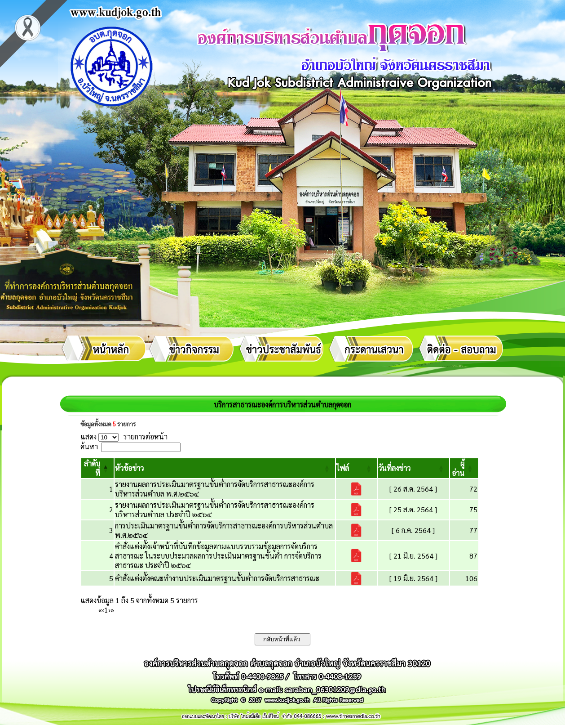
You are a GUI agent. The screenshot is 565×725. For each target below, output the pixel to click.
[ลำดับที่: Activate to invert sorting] (97, 468)
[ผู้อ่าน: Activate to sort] (464, 468)
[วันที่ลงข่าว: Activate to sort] (413, 468)
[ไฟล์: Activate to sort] (356, 468)
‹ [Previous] (103, 609)
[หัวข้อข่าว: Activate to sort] (225, 468)
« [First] (100, 609)
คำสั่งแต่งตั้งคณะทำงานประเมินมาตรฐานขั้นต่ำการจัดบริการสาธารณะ (217, 578)
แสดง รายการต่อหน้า (124, 436)
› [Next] (109, 609)
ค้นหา (89, 446)
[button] (129, 468)
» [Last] (112, 609)
